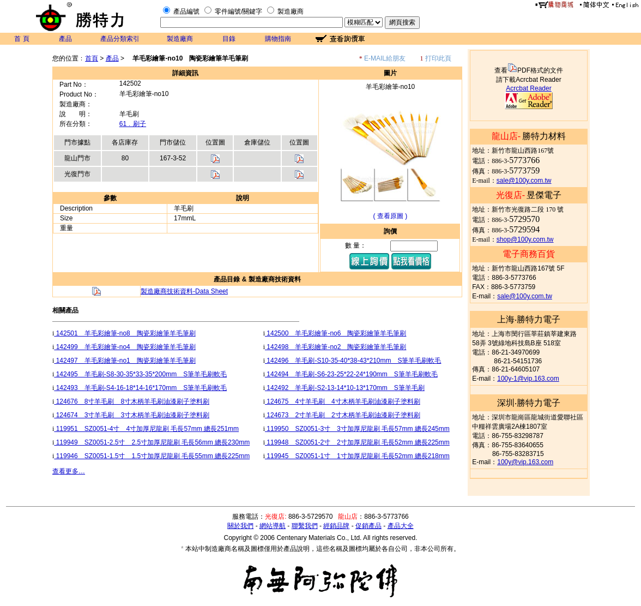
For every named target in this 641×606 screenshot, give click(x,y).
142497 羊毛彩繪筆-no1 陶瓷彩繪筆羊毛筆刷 (124, 360)
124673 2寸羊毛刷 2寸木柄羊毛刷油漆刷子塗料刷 (342, 415)
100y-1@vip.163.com (528, 378)
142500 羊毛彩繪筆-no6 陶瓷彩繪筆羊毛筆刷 (335, 333)
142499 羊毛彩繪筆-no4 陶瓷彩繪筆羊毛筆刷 (124, 347)
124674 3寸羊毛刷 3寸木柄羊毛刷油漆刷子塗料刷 (131, 415)
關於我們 (240, 526)
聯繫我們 (305, 526)
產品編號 (186, 11)
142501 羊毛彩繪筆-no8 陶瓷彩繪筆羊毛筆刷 (124, 333)
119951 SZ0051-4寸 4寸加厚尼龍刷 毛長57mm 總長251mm (146, 429)
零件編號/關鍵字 (238, 11)
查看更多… (68, 471)
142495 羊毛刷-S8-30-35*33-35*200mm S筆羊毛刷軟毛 (140, 374)
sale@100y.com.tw (524, 180)
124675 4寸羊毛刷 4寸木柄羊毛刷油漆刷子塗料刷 (342, 401)
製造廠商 (290, 11)
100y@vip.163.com (525, 462)
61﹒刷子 (132, 124)
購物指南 (278, 39)
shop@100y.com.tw (525, 239)
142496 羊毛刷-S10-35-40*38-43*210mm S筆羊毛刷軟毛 (353, 360)
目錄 (228, 39)
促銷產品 (368, 526)
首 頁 (21, 39)
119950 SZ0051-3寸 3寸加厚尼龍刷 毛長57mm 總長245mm (357, 429)
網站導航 (272, 526)
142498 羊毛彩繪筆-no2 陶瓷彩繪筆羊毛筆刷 (335, 347)
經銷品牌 (336, 526)
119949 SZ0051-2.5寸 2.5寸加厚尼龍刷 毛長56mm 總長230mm (152, 442)
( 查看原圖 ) (390, 216)
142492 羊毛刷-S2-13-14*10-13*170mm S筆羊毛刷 (345, 388)
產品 (65, 39)
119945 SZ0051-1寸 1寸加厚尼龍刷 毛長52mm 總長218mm (357, 456)
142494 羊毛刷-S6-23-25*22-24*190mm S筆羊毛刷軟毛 (351, 374)
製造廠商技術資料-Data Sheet (184, 291)
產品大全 (401, 526)
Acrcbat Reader (528, 88)
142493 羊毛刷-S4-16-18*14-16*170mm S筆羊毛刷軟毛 (140, 388)
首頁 (91, 58)
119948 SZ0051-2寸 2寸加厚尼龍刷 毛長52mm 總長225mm (357, 442)
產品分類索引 (120, 39)
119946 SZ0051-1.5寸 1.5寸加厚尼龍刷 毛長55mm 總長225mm (152, 456)
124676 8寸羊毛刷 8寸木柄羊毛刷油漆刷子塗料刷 (131, 401)
